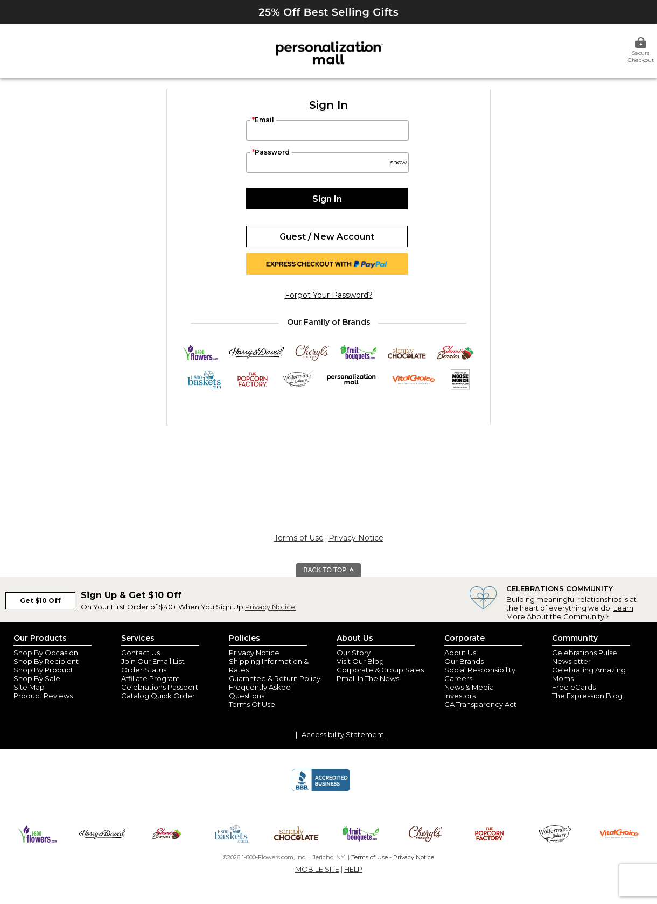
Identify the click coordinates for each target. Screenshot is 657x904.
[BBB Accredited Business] (321, 790)
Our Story (354, 652)
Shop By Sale (36, 678)
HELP (353, 869)
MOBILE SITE (317, 869)
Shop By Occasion (45, 652)
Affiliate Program (150, 678)
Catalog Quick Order (158, 695)
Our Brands (464, 661)
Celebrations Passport (159, 687)
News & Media (469, 687)
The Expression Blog (587, 695)
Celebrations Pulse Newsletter (584, 656)
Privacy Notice (355, 538)
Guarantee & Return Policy (274, 678)
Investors (460, 695)
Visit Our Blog (360, 661)
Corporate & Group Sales (380, 669)
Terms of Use (299, 538)
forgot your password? (329, 295)
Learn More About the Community (569, 612)
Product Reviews (43, 695)
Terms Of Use (252, 704)
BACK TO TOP (329, 570)
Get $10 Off (40, 601)
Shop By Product (43, 669)
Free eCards (574, 687)
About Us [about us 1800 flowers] (460, 652)
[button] (398, 157)
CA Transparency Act (480, 704)
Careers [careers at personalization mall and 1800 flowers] (458, 678)
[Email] (327, 130)
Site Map (29, 687)
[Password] (327, 162)
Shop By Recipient (46, 661)
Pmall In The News (368, 678)
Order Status (143, 669)
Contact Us (140, 652)
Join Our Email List (153, 661)
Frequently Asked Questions (260, 691)
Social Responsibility (479, 669)
